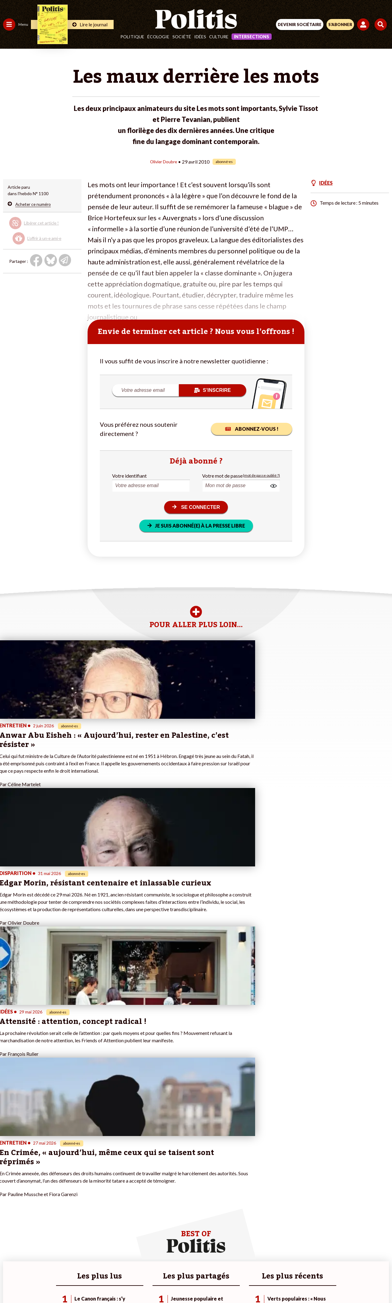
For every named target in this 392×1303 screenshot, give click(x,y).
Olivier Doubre (163, 161)
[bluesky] (135, 1282)
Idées (200, 36)
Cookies (318, 1260)
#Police (107, 1165)
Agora (9, 1159)
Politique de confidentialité (246, 1260)
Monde (10, 1197)
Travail (32, 1159)
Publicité (291, 1260)
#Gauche (109, 1172)
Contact (69, 1260)
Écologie (158, 36)
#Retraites (110, 1178)
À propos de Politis (70, 1197)
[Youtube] (154, 1282)
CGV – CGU (197, 1260)
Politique (132, 36)
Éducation (35, 1172)
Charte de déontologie (153, 1260)
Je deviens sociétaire (72, 1172)
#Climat (107, 1159)
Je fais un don (65, 1165)
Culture (218, 36)
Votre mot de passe (222, 475)
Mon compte (64, 1204)
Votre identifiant (129, 475)
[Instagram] (173, 1282)
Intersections (251, 36)
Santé (31, 1178)
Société (181, 36)
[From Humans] (192, 1282)
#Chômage (110, 1184)
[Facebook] (116, 1282)
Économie (35, 1165)
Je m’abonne (63, 1178)
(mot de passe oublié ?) (261, 475)
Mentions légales (104, 1260)
